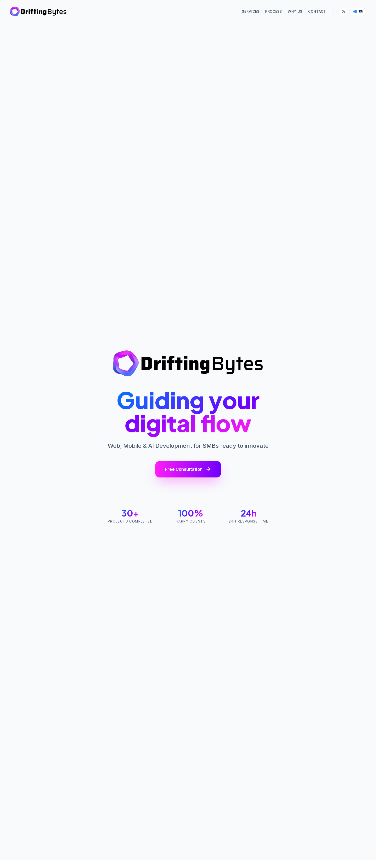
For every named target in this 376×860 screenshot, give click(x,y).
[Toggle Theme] (343, 11)
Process (273, 11)
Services (250, 11)
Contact (317, 11)
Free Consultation (188, 469)
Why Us (295, 11)
